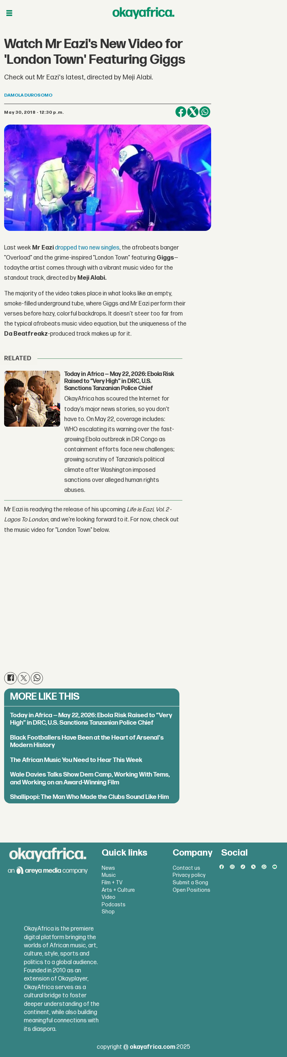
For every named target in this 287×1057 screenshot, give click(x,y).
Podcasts (114, 904)
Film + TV (112, 882)
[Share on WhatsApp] (204, 111)
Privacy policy (189, 875)
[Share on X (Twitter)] (192, 111)
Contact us (186, 868)
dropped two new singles (87, 247)
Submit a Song (190, 882)
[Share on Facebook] (180, 111)
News (108, 868)
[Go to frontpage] (143, 13)
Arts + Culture (118, 890)
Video (108, 897)
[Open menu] (9, 13)
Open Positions (191, 890)
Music (109, 875)
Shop (108, 912)
